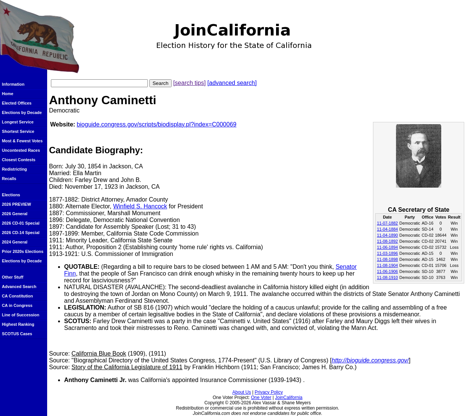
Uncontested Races (21, 150)
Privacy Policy (269, 392)
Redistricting (14, 169)
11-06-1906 (387, 271)
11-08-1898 (387, 259)
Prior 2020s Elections (22, 251)
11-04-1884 (387, 229)
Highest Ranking (18, 324)
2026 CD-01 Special (21, 223)
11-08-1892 (387, 241)
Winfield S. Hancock (140, 206)
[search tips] (189, 83)
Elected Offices (17, 103)
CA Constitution (17, 296)
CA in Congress (17, 305)
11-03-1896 (387, 253)
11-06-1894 (387, 247)
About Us (241, 392)
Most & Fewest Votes (22, 141)
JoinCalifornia (288, 397)
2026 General (15, 213)
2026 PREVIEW (16, 204)
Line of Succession (20, 315)
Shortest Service (18, 131)
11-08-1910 (387, 277)
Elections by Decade (22, 112)
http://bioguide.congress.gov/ (370, 360)
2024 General (15, 242)
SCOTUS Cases (17, 333)
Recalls (9, 178)
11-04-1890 (387, 235)
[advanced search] (232, 83)
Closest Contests (18, 159)
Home (7, 93)
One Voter (261, 397)
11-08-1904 (387, 265)
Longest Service (18, 122)
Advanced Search (19, 286)
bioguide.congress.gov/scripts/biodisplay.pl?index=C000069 (156, 124)
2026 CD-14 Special (21, 232)
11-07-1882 (387, 223)
